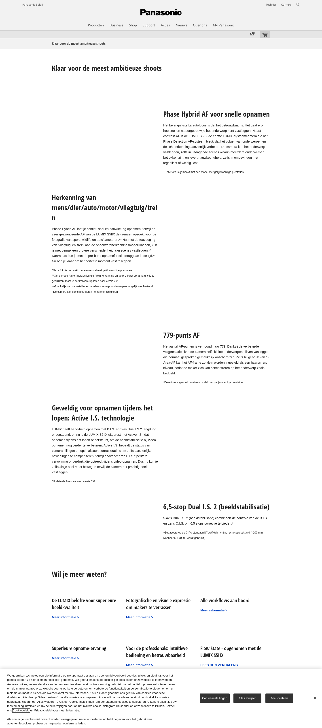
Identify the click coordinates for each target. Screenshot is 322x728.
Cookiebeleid (21, 710)
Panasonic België (33, 4)
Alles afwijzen (248, 698)
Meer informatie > (65, 617)
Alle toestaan (279, 698)
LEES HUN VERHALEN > (219, 665)
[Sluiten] (315, 698)
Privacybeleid (42, 710)
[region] (161, 698)
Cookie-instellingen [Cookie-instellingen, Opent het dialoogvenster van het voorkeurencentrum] (214, 698)
